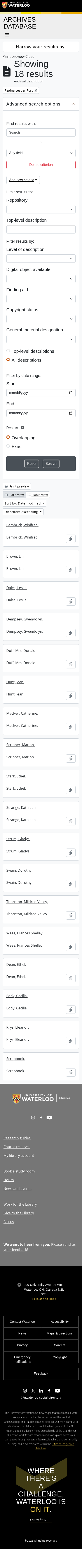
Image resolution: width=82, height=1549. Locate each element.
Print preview (17, 486)
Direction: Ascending (22, 512)
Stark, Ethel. (16, 776)
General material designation (34, 329)
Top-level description (26, 220)
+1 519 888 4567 (44, 1298)
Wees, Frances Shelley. (24, 933)
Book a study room (19, 1171)
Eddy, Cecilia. (17, 995)
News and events (17, 1188)
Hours (8, 1180)
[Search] (41, 132)
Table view (38, 495)
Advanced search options (33, 104)
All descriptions (26, 360)
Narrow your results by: (41, 46)
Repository (17, 200)
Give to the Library (18, 1213)
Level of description (25, 249)
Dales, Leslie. (16, 587)
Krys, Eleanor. (17, 1027)
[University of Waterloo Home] (16, 6)
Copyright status (22, 309)
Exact (17, 446)
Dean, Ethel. (16, 964)
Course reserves (16, 1146)
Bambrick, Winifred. (22, 525)
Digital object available (28, 269)
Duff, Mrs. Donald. (21, 650)
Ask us (8, 1221)
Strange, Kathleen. (21, 807)
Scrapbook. (15, 1058)
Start (11, 383)
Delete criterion (41, 165)
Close (29, 56)
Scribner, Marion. (20, 744)
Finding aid (17, 289)
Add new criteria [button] (21, 180)
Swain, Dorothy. (19, 870)
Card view (14, 495)
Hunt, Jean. (15, 682)
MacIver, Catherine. (22, 713)
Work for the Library (20, 1204)
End (10, 403)
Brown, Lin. (15, 556)
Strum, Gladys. (18, 839)
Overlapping (23, 437)
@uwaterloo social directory (41, 1397)
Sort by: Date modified (23, 503)
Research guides (17, 1138)
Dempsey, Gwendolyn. (24, 619)
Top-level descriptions (33, 351)
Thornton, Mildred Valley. (27, 901)
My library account (18, 1155)
